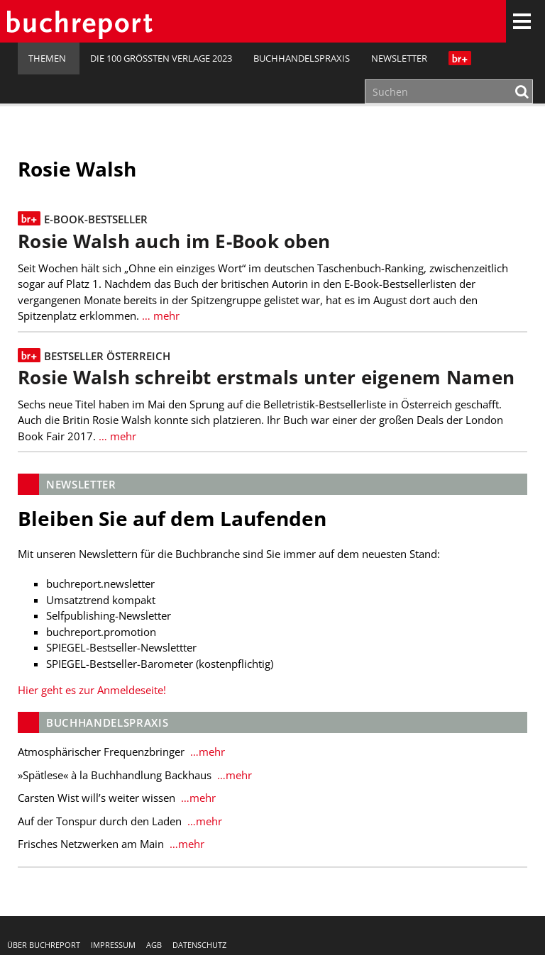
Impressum (113, 944)
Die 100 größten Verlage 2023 (161, 58)
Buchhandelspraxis (301, 58)
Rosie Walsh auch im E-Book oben (174, 241)
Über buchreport (43, 944)
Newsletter (399, 58)
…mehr (206, 751)
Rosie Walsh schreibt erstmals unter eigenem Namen (266, 377)
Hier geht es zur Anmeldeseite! (92, 690)
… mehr (159, 315)
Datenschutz (199, 944)
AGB (154, 944)
